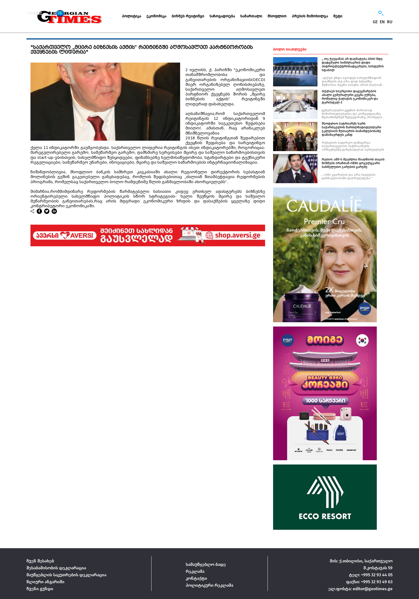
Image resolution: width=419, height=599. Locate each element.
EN (382, 22)
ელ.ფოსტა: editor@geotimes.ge (360, 588)
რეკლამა (195, 571)
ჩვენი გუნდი (39, 588)
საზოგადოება (222, 16)
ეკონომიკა (156, 16)
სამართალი (251, 16)
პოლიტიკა (131, 16)
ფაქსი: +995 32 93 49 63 (369, 581)
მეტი (337, 16)
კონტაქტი (196, 578)
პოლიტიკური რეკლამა (209, 585)
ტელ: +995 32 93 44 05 (371, 574)
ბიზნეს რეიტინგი (188, 16)
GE (375, 22)
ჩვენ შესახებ (40, 560)
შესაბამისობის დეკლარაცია (56, 567)
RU (390, 22)
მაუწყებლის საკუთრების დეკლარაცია (66, 574)
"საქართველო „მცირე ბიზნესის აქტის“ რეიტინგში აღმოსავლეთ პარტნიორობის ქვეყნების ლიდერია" (141, 49)
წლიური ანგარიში (45, 581)
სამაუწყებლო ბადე (206, 564)
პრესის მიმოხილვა (310, 16)
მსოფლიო (276, 16)
